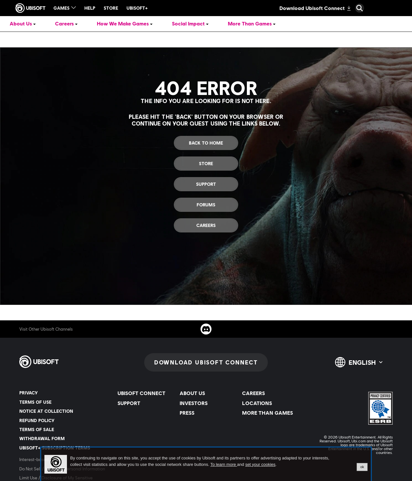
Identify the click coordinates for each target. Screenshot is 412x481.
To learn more (223, 464)
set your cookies (260, 464)
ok (362, 467)
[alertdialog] (206, 464)
